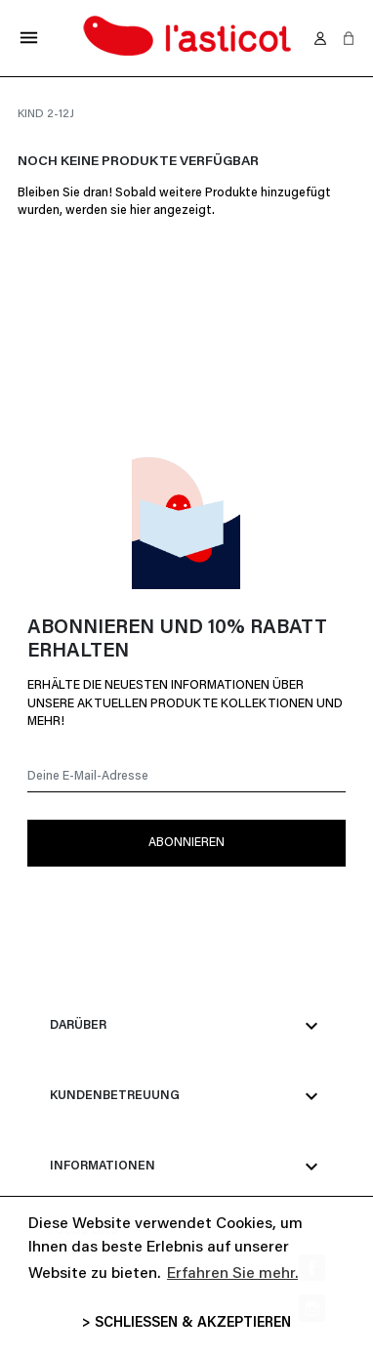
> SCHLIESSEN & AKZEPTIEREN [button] (186, 1323)
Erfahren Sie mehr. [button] (232, 1274)
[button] (348, 38)
